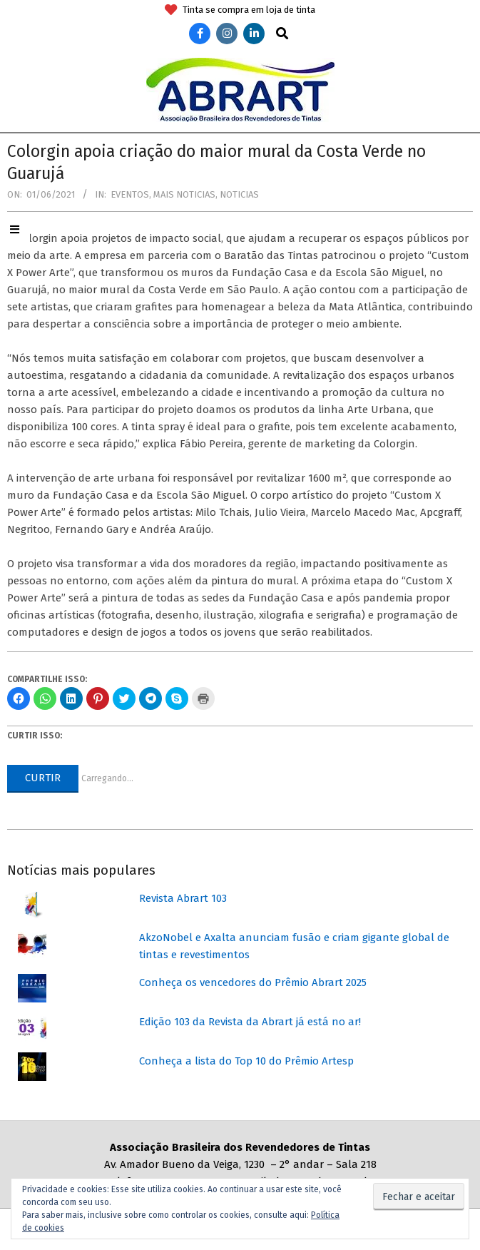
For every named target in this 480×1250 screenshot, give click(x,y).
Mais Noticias (184, 194)
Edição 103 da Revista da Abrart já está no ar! (250, 1021)
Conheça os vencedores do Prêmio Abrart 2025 (253, 982)
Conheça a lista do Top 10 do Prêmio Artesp (246, 1061)
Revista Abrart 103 (183, 898)
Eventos (130, 194)
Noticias (239, 194)
